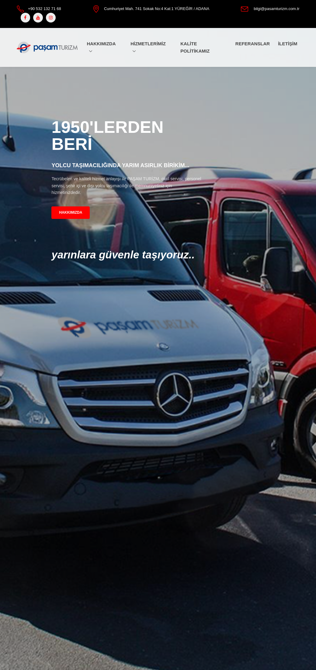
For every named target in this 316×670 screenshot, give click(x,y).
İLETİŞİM (287, 43)
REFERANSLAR (252, 43)
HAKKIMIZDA (101, 43)
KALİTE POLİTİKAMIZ (195, 47)
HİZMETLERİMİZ (148, 43)
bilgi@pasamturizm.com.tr (276, 8)
